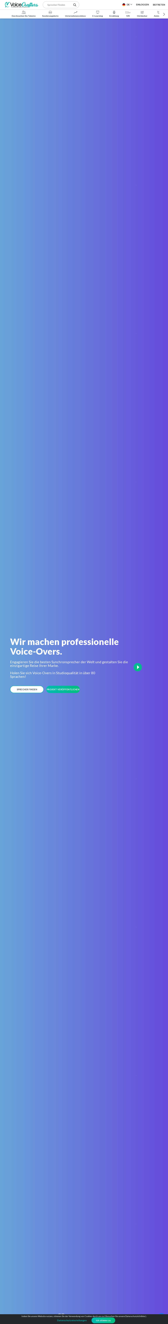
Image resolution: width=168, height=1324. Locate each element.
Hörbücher (142, 13)
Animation (159, 13)
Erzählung (114, 13)
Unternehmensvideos (75, 13)
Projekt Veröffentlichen (63, 689)
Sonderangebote (50, 13)
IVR (127, 13)
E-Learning (97, 13)
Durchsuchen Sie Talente (24, 13)
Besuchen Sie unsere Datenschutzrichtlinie (125, 1316)
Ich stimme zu (103, 1320)
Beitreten (159, 4)
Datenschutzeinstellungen (72, 1320)
